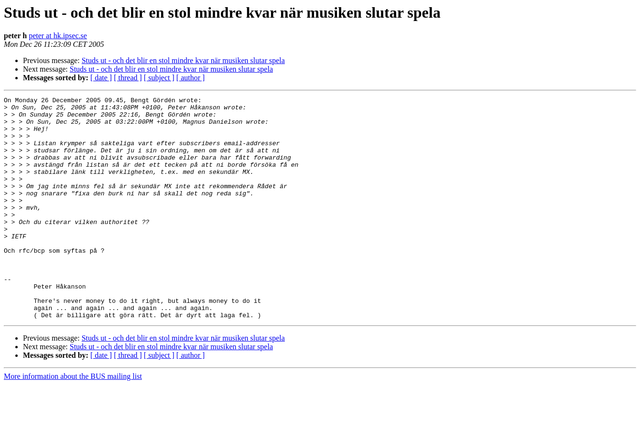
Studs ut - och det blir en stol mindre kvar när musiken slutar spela (183, 60)
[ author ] (190, 78)
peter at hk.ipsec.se (58, 36)
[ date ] (101, 78)
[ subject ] (159, 78)
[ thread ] (128, 78)
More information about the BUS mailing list (73, 421)
